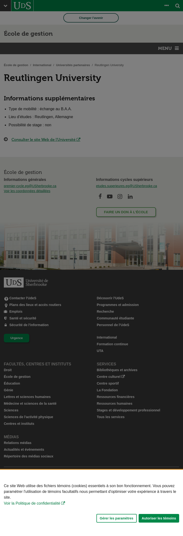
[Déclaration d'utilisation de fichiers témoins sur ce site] (91, 503)
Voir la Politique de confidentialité (32, 503)
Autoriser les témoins (159, 518)
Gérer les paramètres (116, 518)
